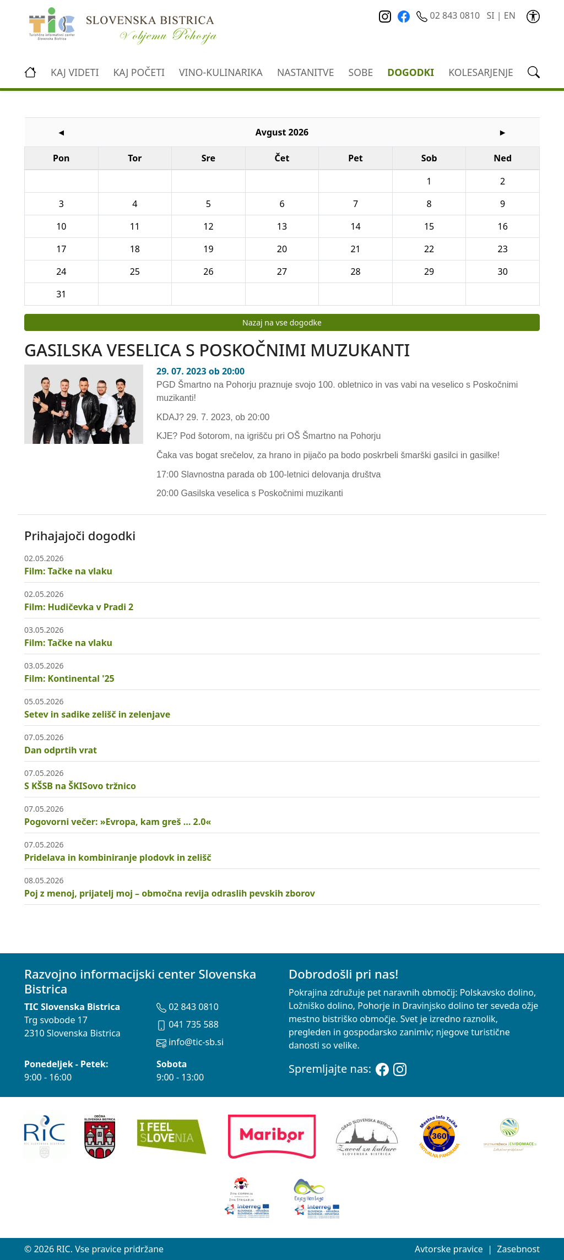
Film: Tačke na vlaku (68, 571)
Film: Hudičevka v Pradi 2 (78, 607)
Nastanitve (305, 72)
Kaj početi (138, 72)
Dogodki (410, 72)
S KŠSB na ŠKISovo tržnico (80, 786)
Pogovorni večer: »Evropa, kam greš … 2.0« (117, 822)
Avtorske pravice (449, 1249)
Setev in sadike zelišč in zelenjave (97, 714)
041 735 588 (187, 1024)
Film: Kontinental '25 (69, 678)
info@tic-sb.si (190, 1042)
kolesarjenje (480, 72)
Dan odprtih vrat (60, 750)
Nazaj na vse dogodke (282, 322)
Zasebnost (518, 1249)
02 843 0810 (449, 15)
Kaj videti (75, 72)
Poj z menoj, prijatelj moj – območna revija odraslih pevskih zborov (169, 893)
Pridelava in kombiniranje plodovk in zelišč (118, 857)
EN (510, 15)
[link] (533, 15)
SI (490, 15)
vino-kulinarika (221, 72)
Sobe (361, 72)
